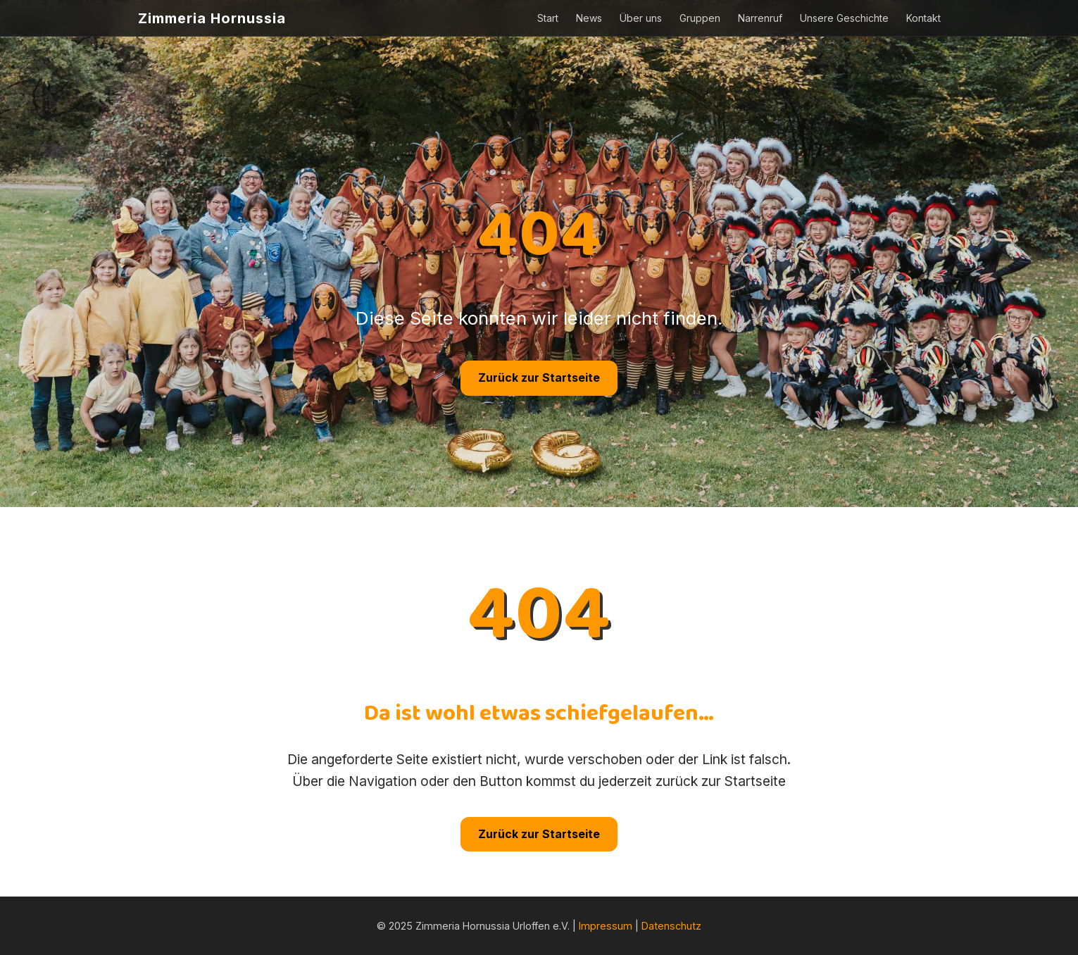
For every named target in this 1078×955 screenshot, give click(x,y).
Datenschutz (671, 926)
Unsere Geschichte (844, 18)
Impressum (605, 926)
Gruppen (699, 18)
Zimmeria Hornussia (212, 18)
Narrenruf (760, 18)
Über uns (641, 18)
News (589, 18)
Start (547, 18)
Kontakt (923, 18)
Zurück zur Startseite (539, 377)
